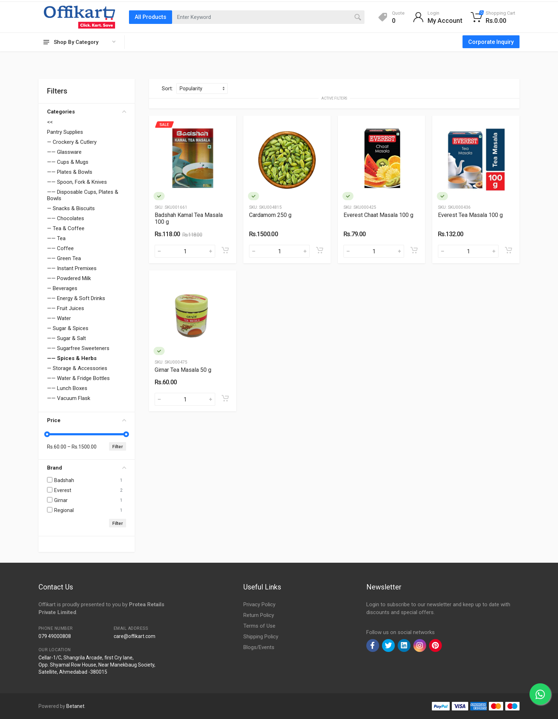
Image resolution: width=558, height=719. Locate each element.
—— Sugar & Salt (66, 338)
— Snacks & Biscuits (71, 208)
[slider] (47, 434)
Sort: (167, 88)
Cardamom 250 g (270, 215)
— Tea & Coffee (65, 228)
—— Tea (56, 238)
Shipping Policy (260, 636)
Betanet (75, 706)
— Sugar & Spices (67, 328)
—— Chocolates (65, 218)
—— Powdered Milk (69, 278)
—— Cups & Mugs (67, 162)
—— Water (59, 318)
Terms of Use (259, 626)
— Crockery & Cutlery (72, 142)
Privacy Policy (259, 604)
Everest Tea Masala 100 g (470, 215)
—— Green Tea (64, 258)
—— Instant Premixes (72, 268)
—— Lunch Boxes (67, 388)
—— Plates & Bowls (69, 172)
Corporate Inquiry (491, 42)
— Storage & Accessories (77, 368)
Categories (86, 111)
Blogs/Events (258, 647)
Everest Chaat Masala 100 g (378, 215)
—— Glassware (64, 152)
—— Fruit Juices (65, 308)
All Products (150, 17)
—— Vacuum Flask (68, 398)
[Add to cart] (225, 250)
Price (86, 420)
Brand (86, 468)
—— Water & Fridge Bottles (78, 378)
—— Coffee (60, 248)
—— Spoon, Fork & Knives (77, 182)
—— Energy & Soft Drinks (76, 298)
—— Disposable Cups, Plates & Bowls (82, 195)
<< (50, 122)
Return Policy (258, 615)
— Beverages (62, 288)
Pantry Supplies (65, 132)
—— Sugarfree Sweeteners (78, 348)
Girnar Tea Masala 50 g (183, 369)
